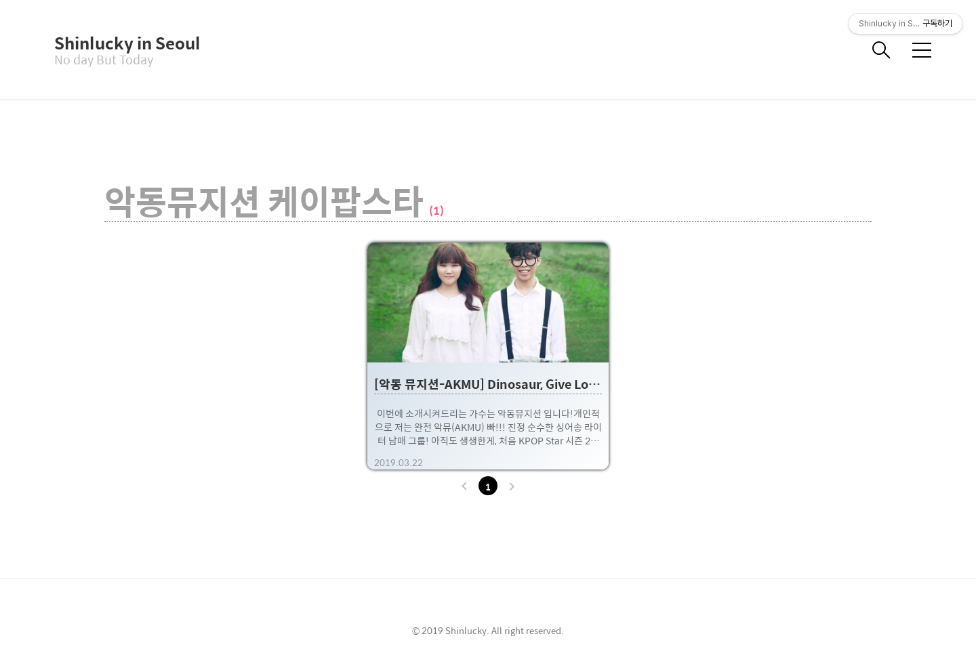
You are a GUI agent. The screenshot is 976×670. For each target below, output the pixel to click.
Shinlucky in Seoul (122, 43)
